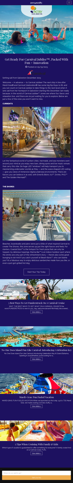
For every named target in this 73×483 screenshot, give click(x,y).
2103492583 (36, 2)
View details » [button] (36, 312)
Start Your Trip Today (36, 272)
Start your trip (36, 477)
